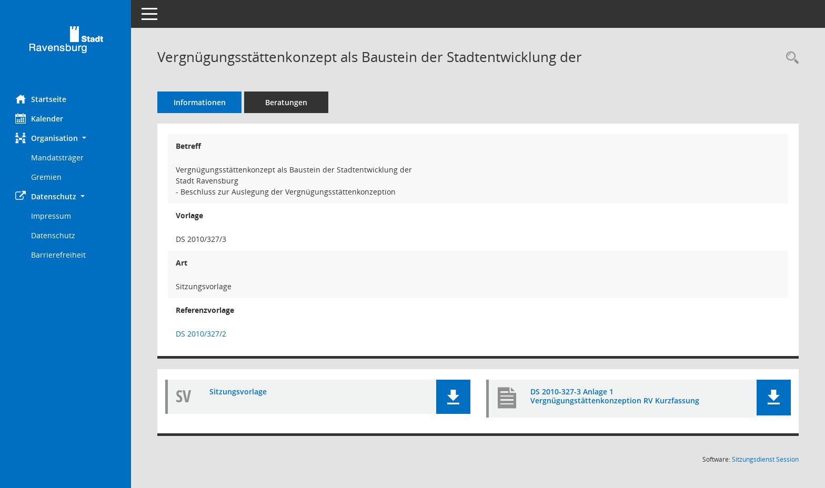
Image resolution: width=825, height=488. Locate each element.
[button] (66, 138)
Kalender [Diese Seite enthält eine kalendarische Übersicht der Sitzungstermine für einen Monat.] (40, 118)
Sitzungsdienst (765, 459)
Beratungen (287, 102)
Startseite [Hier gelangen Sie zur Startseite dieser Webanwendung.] (41, 99)
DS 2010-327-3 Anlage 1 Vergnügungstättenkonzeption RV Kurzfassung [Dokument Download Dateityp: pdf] (614, 396)
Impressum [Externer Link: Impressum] (52, 216)
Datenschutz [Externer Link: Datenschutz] (54, 235)
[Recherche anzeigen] (790, 58)
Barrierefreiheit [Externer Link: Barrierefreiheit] (59, 255)
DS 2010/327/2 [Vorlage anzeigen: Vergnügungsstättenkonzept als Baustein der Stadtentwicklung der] (201, 334)
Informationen (200, 102)
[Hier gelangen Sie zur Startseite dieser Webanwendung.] (66, 43)
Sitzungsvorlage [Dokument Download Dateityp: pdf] (238, 391)
